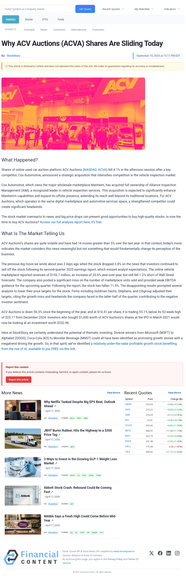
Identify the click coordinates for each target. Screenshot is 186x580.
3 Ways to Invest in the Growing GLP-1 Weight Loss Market (80, 462)
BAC (127, 420)
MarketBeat (53, 418)
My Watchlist (142, 9)
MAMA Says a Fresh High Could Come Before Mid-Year (80, 519)
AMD (127, 414)
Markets (10, 19)
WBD (86, 418)
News (44, 29)
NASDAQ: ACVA (95, 170)
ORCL (128, 446)
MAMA (95, 533)
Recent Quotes (111, 9)
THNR (99, 476)
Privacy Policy (115, 560)
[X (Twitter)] (151, 558)
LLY (79, 476)
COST (82, 533)
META (128, 430)
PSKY (79, 418)
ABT (72, 505)
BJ (77, 533)
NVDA (128, 441)
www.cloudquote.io (124, 552)
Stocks (29, 19)
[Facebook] (160, 558)
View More (113, 392)
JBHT (72, 447)
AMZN (128, 404)
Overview (29, 29)
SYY (102, 533)
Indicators (170, 9)
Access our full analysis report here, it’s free (71, 222)
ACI (71, 533)
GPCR (72, 476)
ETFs (45, 19)
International (78, 29)
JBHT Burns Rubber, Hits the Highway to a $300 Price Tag (78, 433)
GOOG (128, 425)
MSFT (127, 435)
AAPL (127, 409)
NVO (85, 476)
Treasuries (98, 29)
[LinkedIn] (168, 558)
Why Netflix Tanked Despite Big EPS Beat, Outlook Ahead (79, 404)
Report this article (19, 379)
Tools (60, 19)
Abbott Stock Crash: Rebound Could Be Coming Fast (78, 490)
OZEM (91, 476)
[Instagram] (177, 558)
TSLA (127, 451)
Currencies (59, 29)
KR (89, 533)
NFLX (72, 418)
